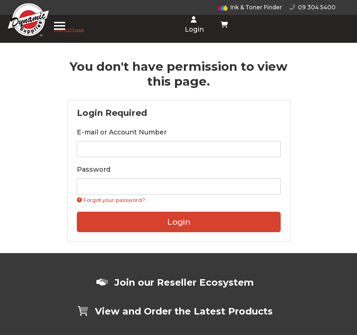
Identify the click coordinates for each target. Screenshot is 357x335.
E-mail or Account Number (122, 132)
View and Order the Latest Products (175, 311)
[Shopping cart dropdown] (224, 24)
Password (93, 169)
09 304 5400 (313, 7)
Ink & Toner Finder (250, 7)
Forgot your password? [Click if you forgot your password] (111, 200)
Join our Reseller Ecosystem (175, 282)
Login (193, 25)
